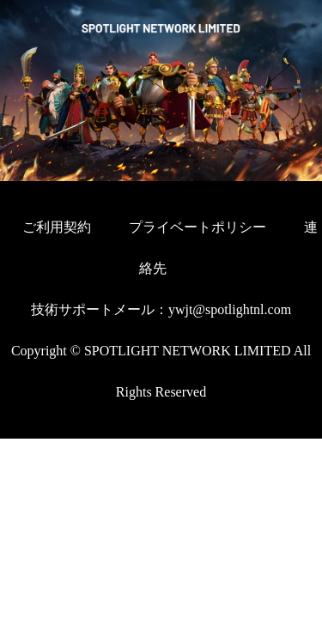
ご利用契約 (56, 227)
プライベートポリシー (199, 227)
